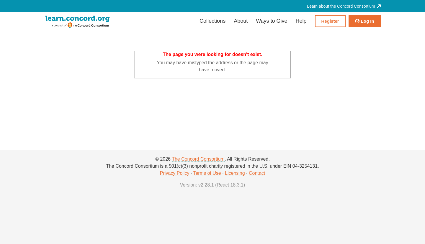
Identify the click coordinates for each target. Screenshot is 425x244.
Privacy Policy (174, 173)
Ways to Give (271, 21)
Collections (212, 21)
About (241, 21)
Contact (257, 173)
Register (330, 21)
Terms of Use (207, 173)
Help (301, 21)
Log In (364, 21)
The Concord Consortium (198, 158)
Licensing (235, 173)
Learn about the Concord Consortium (343, 6)
